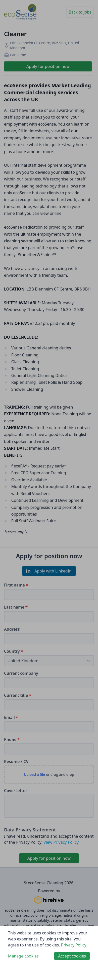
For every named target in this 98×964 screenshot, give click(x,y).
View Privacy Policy (61, 842)
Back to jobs (80, 12)
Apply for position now (48, 66)
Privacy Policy (74, 945)
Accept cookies (72, 956)
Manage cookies (23, 956)
